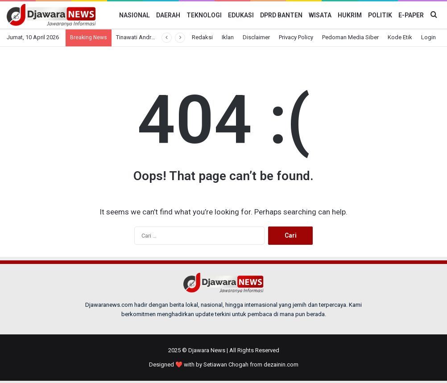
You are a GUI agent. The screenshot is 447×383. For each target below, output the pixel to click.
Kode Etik (400, 37)
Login (428, 37)
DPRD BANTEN (281, 15)
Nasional (134, 15)
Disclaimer (256, 37)
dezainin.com (281, 364)
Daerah (168, 15)
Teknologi (204, 15)
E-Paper (411, 15)
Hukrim (350, 15)
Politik (380, 15)
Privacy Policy (296, 37)
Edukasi (241, 15)
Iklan (228, 37)
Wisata (320, 15)
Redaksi (202, 37)
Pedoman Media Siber (350, 37)
